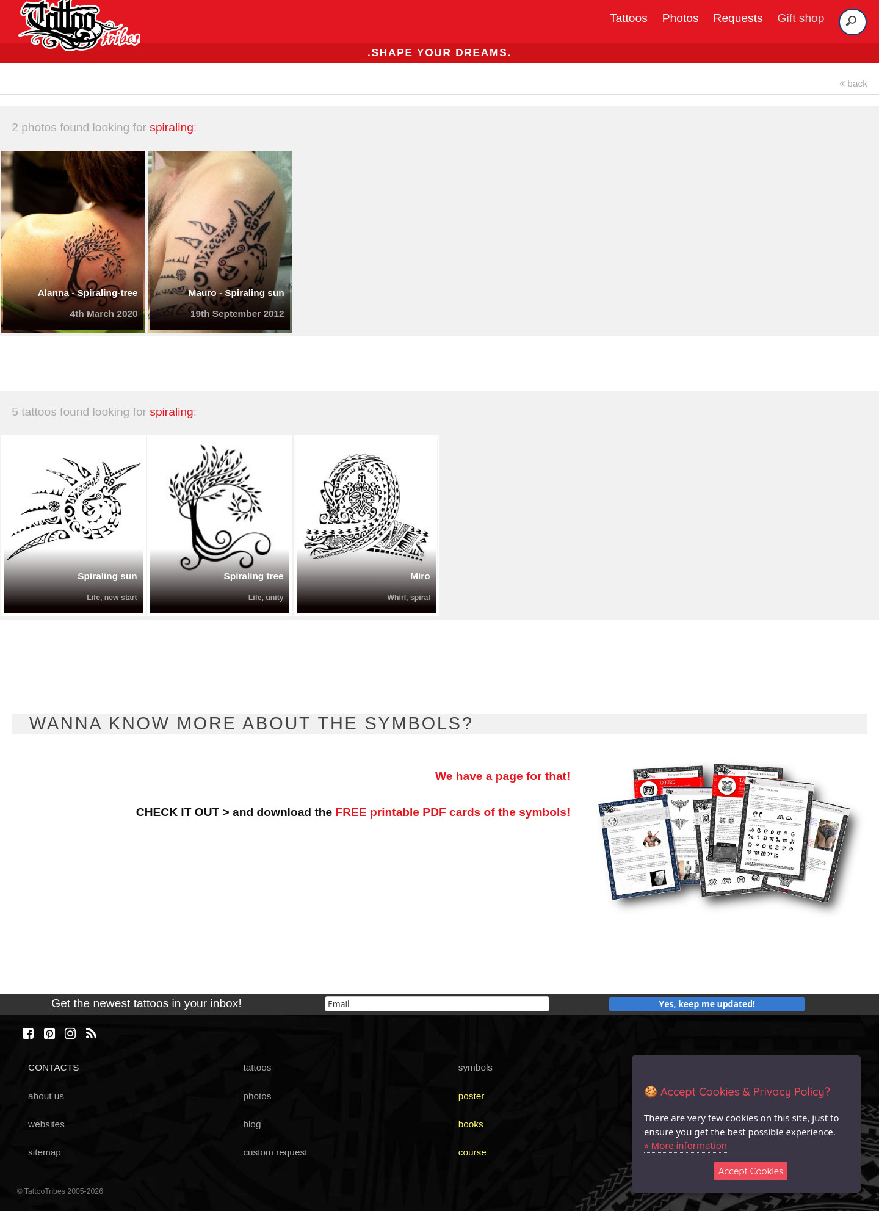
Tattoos (629, 18)
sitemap (44, 1152)
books (470, 1124)
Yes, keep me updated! (707, 1004)
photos (257, 1096)
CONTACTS (53, 1067)
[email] (437, 1003)
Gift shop (801, 18)
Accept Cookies (751, 1171)
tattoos (257, 1067)
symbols (475, 1067)
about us (46, 1096)
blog (252, 1124)
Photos (680, 18)
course (472, 1152)
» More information (685, 1145)
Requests (738, 18)
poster (471, 1096)
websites (46, 1124)
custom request (275, 1152)
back (853, 83)
